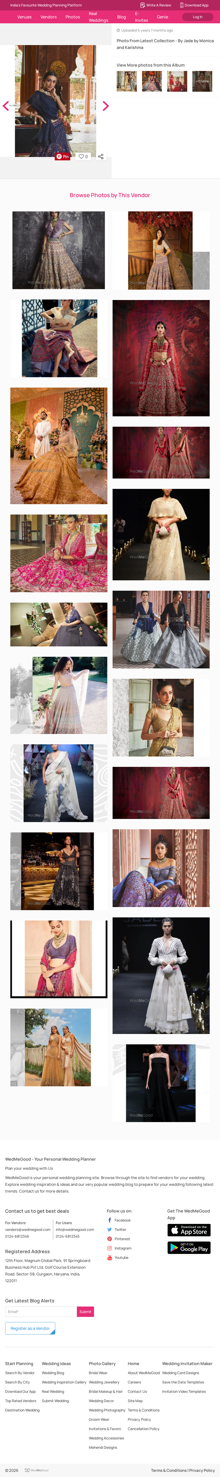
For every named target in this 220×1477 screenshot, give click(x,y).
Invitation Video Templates (184, 1391)
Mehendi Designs (103, 1447)
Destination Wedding (22, 1410)
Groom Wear (99, 1419)
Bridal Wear (98, 1372)
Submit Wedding (55, 1400)
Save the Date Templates (183, 1382)
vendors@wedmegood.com (27, 1229)
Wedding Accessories (106, 1438)
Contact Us (137, 1391)
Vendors (49, 17)
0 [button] (83, 156)
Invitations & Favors (105, 1428)
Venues (24, 17)
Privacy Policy (139, 1419)
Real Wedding (53, 1391)
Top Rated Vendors (20, 1400)
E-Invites (141, 17)
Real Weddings (98, 17)
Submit (85, 1311)
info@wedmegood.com (75, 1229)
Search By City (17, 1382)
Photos (73, 17)
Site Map (135, 1400)
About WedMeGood (144, 1372)
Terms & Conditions (144, 1410)
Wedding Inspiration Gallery (64, 1382)
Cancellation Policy (144, 1428)
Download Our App (20, 1391)
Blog (121, 17)
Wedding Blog (53, 1372)
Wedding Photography (107, 1410)
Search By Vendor (20, 1372)
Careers (134, 1382)
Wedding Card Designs (180, 1372)
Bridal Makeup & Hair (106, 1391)
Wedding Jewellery (104, 1382)
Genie (162, 17)
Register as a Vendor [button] (30, 1328)
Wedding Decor (101, 1400)
